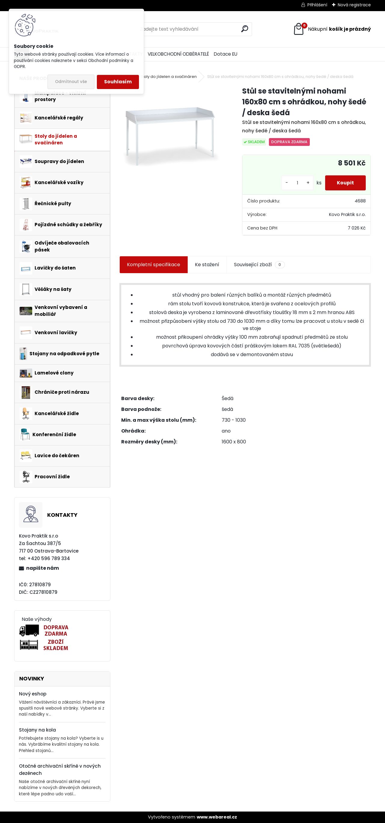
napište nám (42, 568)
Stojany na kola (37, 730)
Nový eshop (32, 694)
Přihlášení (317, 5)
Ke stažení (207, 264)
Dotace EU (225, 54)
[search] (244, 28)
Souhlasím (118, 81)
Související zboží (259, 264)
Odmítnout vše (71, 82)
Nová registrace (354, 5)
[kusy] (297, 183)
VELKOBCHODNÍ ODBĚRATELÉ (178, 54)
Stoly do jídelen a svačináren (168, 76)
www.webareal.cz (217, 817)
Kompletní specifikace (153, 264)
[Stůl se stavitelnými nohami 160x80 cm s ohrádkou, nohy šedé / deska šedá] (171, 137)
